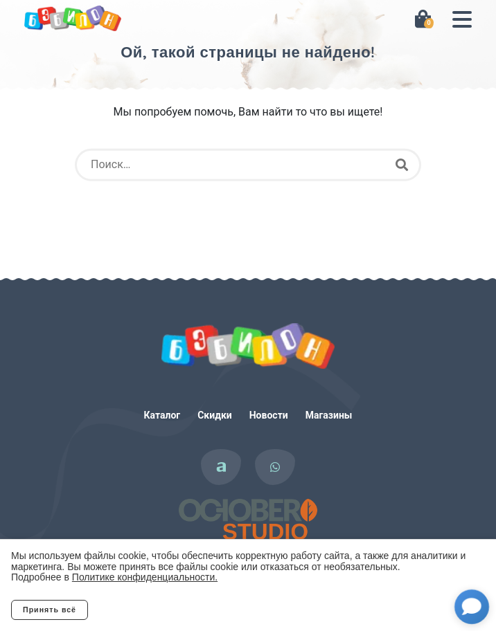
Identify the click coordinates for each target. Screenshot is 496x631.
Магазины (329, 415)
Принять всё (49, 609)
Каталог (162, 415)
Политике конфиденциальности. (145, 577)
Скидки (214, 415)
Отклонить (143, 609)
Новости (268, 415)
